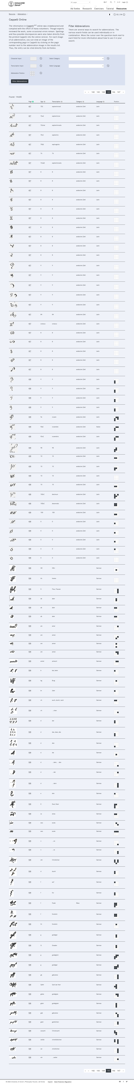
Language (100, 101)
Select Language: (54, 66)
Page (31, 101)
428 (30, 379)
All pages (74, 2)
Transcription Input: (17, 66)
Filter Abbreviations (19, 81)
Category (80, 101)
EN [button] (105, 2)
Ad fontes (75, 8)
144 (103, 92)
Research (87, 8)
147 (118, 92)
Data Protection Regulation (63, 1082)
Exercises (99, 8)
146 (113, 92)
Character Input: (16, 58)
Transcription (57, 101)
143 (98, 92)
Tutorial (110, 8)
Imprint (50, 1082)
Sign (43, 101)
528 (30, 568)
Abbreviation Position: (18, 73)
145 (108, 92)
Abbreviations (22, 14)
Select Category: (54, 58)
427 (30, 106)
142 (93, 92)
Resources (121, 8)
